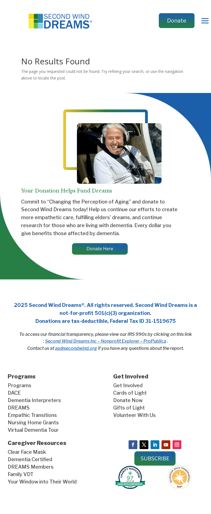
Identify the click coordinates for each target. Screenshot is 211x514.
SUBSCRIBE (155, 458)
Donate (176, 20)
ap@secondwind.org (76, 348)
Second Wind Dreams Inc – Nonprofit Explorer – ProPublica (105, 341)
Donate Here (100, 249)
